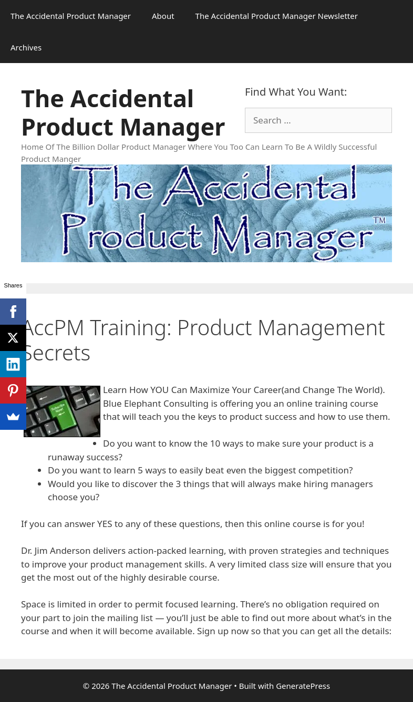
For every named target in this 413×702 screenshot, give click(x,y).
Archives (26, 47)
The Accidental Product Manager (71, 16)
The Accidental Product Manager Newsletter (276, 16)
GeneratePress (303, 685)
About (163, 16)
